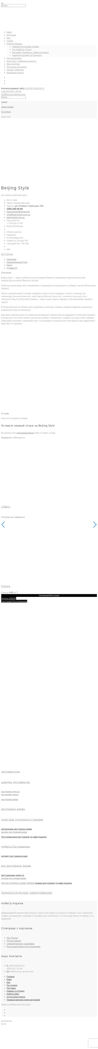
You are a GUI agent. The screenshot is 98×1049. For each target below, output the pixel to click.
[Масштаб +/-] (2, 1021)
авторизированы (25, 432)
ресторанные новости (12, 875)
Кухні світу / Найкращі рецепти (21, 61)
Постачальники (14, 58)
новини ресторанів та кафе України (53, 883)
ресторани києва (13, 809)
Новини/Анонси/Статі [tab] (17, 262)
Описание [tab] (11, 259)
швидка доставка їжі (15, 782)
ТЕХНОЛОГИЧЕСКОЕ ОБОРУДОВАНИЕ (26, 892)
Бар (8, 37)
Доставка (11, 988)
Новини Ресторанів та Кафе (25, 46)
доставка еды (10, 771)
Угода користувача (16, 996)
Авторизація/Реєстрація (49, 595)
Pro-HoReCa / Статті (21, 49)
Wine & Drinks (13, 64)
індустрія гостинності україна (22, 819)
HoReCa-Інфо (13, 993)
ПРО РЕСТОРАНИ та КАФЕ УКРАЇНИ (17, 883)
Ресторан (11, 35)
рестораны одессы (10, 791)
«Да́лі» (5, 506)
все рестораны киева (16, 865)
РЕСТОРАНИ (6, 112)
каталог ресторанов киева (14, 832)
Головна (10, 976)
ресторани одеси (9, 794)
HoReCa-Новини (14, 43)
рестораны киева (9, 799)
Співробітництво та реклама (20, 943)
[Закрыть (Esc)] (10, 1021)
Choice (5, 586)
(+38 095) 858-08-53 (34, 88)
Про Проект (12, 937)
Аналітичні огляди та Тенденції (27, 55)
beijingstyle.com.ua (15, 217)
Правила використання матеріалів (23, 999)
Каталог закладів (7, 107)
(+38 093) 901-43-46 (11, 91)
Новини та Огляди (15, 991)
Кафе (9, 32)
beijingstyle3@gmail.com (18, 211)
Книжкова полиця (15, 72)
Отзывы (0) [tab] (12, 267)
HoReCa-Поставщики (15, 846)
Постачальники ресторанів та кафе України (23, 837)
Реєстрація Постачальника (14, 601)
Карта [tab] (9, 265)
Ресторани (12, 985)
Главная (4, 102)
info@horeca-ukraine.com (13, 94)
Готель (10, 40)
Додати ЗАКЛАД (8, 598)
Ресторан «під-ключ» (17, 66)
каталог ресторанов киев (14, 856)
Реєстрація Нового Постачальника (23, 946)
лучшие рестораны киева (13, 878)
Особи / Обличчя (15, 69)
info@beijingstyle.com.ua (18, 214)
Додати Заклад (14, 940)
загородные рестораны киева (16, 829)
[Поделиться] (8, 1021)
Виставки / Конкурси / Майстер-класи (30, 52)
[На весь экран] (5, 1021)
